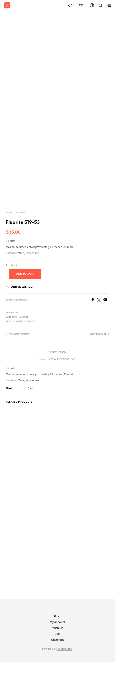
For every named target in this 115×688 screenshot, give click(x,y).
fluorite (17, 348)
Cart (57, 660)
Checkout (57, 666)
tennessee (29, 348)
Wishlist (57, 654)
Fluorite (20, 239)
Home (9, 239)
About (57, 642)
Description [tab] (57, 378)
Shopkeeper (64, 675)
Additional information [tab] (58, 385)
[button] (70, 5)
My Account (57, 648)
